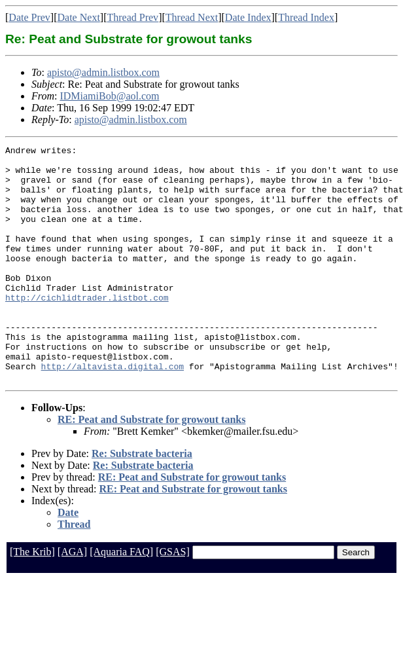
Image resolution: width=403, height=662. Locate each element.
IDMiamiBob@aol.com (109, 95)
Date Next (79, 17)
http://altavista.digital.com (112, 411)
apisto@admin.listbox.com (103, 72)
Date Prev (29, 17)
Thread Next (192, 17)
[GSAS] (173, 598)
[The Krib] (32, 598)
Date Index (248, 17)
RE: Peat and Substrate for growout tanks (151, 466)
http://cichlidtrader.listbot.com (87, 329)
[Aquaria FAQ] (121, 598)
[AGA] (72, 598)
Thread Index (306, 17)
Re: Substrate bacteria (142, 500)
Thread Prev (132, 17)
